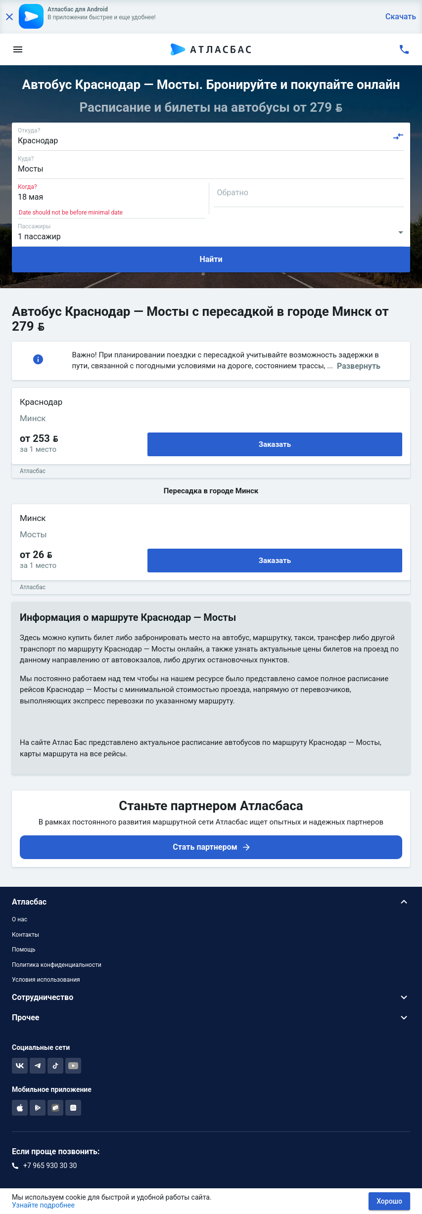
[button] (211, 902)
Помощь (24, 949)
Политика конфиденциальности (56, 964)
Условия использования (46, 979)
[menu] (18, 49)
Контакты (25, 934)
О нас (19, 919)
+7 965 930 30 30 (50, 1166)
